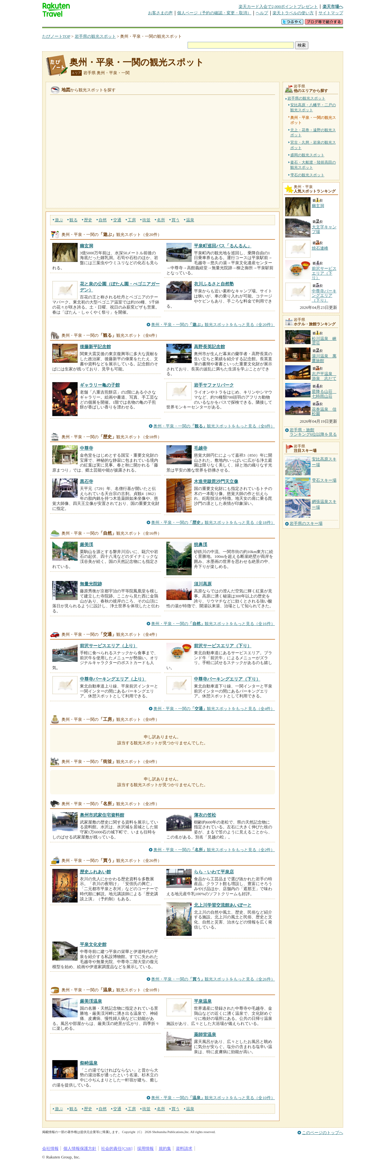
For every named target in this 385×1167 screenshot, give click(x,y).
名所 (161, 220)
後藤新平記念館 (95, 346)
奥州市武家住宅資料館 (102, 815)
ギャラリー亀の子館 (100, 385)
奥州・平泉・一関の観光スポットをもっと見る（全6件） (214, 426)
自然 (103, 220)
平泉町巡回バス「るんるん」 (223, 245)
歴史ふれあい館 (95, 871)
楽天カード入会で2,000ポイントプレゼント (278, 6)
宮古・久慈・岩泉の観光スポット (313, 145)
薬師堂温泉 (205, 1034)
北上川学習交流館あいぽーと (223, 905)
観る (73, 220)
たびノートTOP (56, 36)
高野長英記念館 (209, 346)
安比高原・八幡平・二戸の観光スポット (313, 107)
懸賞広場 (116, 23)
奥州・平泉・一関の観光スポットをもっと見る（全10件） (213, 1097)
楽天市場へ (333, 6)
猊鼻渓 (200, 544)
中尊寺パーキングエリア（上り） (113, 678)
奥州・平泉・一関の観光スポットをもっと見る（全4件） (214, 708)
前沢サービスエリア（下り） (223, 645)
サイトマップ (330, 12)
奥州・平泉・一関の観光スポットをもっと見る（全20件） (213, 324)
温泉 (190, 220)
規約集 (165, 1148)
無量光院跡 (91, 583)
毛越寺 (200, 448)
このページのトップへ (322, 1132)
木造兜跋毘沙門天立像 (216, 481)
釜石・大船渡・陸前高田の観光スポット (313, 165)
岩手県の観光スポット (95, 36)
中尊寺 (86, 448)
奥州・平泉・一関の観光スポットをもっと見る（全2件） (214, 849)
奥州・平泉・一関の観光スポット (136, 62)
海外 (90, 23)
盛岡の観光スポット (307, 155)
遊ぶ (59, 220)
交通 (117, 220)
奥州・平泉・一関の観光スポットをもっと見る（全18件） (213, 522)
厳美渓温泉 (91, 1001)
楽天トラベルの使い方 (293, 12)
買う (175, 220)
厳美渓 (86, 544)
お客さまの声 (160, 12)
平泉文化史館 (93, 944)
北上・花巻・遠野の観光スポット (313, 132)
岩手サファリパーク (214, 385)
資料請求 (184, 1148)
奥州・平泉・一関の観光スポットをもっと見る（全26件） (213, 979)
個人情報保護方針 (79, 1148)
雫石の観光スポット (307, 175)
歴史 (88, 220)
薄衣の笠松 (205, 815)
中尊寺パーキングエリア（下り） (227, 678)
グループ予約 (168, 23)
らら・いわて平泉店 (214, 871)
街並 (146, 220)
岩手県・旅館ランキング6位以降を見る (313, 432)
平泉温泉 (203, 1001)
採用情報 (145, 1148)
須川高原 (203, 583)
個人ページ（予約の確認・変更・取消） (214, 12)
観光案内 (194, 23)
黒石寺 (86, 481)
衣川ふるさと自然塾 (214, 283)
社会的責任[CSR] (116, 1148)
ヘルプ (262, 12)
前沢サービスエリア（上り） (109, 645)
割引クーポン (142, 23)
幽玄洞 (86, 245)
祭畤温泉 (89, 1063)
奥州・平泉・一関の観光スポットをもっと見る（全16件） (213, 623)
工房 (132, 220)
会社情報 (50, 1148)
